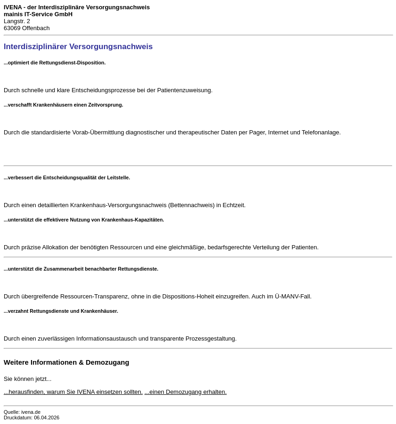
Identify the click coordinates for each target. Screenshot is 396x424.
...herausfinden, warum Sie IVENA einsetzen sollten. (73, 391)
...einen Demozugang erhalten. (185, 391)
